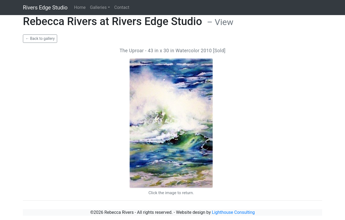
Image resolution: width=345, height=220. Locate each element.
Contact (121, 7)
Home (80, 7)
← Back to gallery (40, 38)
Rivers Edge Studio (45, 7)
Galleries (98, 7)
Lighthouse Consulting (233, 212)
